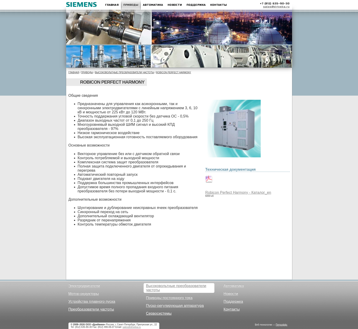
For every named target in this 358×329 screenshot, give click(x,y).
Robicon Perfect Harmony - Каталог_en (238, 192)
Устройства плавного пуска (91, 301)
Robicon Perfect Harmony (173, 72)
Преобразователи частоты (91, 309)
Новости (175, 4)
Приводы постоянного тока (169, 298)
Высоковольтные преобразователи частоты (124, 72)
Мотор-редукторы (83, 294)
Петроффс (281, 324)
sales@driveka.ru (276, 6)
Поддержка (196, 4)
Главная (112, 4)
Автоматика (153, 4)
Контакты (218, 4)
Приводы (131, 4)
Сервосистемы (159, 313)
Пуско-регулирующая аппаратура (175, 306)
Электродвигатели (84, 286)
